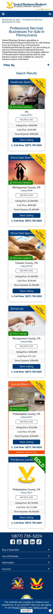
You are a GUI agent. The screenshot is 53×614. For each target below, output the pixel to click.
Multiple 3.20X (26, 497)
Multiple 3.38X (26, 120)
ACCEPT (26, 610)
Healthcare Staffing (22, 82)
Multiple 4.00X (26, 195)
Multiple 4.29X (26, 271)
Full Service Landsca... (24, 459)
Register (47, 9)
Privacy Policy (19, 607)
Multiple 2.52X (26, 346)
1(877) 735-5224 (26, 535)
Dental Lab (17, 308)
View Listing (26, 139)
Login (38, 9)
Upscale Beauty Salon (24, 384)
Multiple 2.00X (26, 422)
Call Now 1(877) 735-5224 (26, 145)
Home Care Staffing (22, 157)
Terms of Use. (40, 607)
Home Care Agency (22, 233)
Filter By (10, 65)
